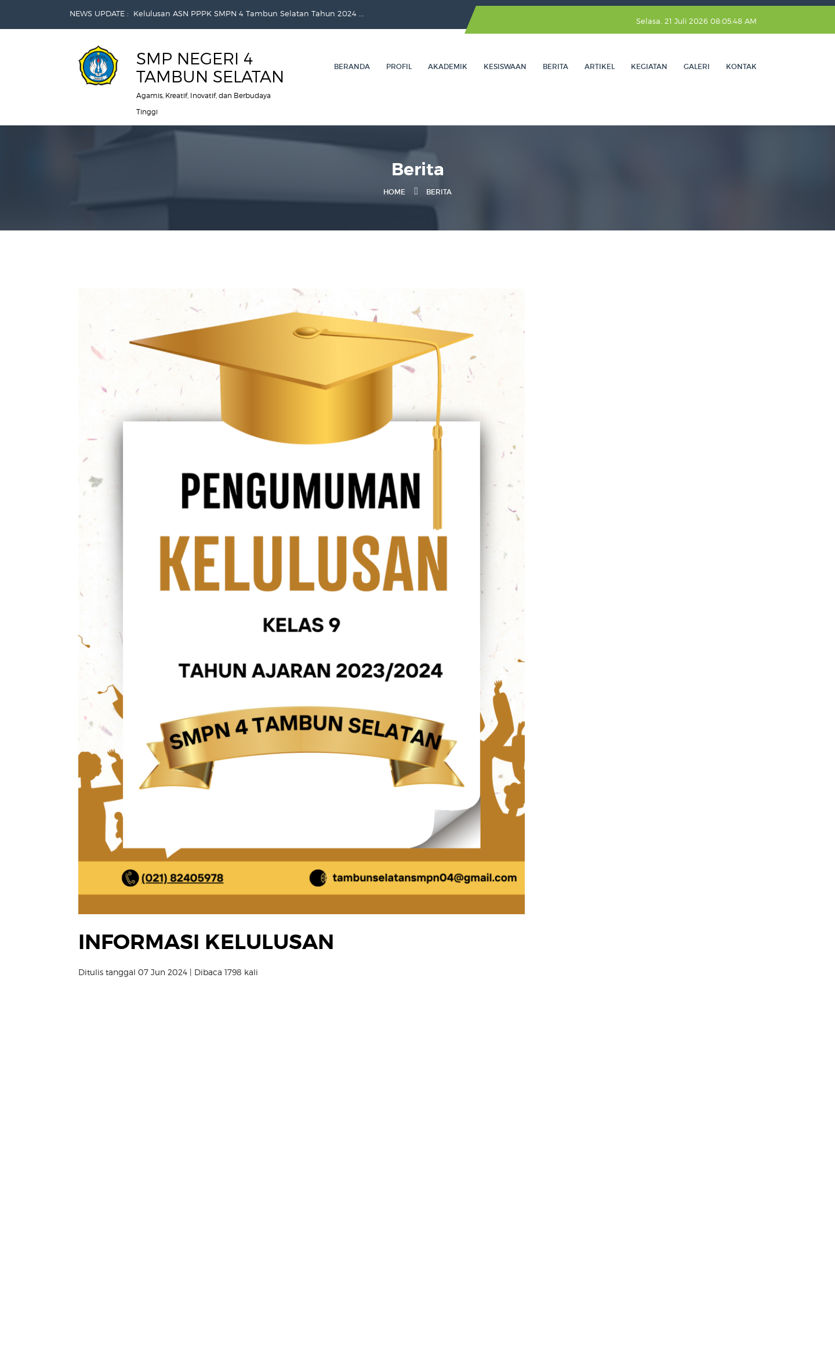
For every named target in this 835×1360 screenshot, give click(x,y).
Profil (399, 66)
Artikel (599, 66)
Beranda (352, 66)
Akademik (447, 66)
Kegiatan (649, 66)
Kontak (741, 66)
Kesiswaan (505, 66)
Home (394, 191)
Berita (555, 66)
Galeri (697, 66)
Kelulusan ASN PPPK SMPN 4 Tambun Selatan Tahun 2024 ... (248, 13)
